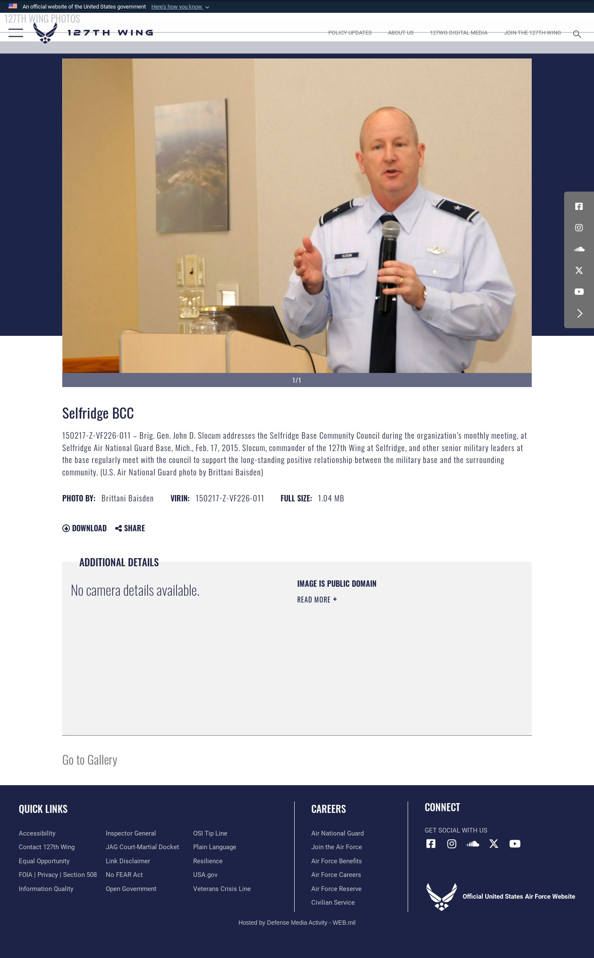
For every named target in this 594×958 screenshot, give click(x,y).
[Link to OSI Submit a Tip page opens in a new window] (210, 833)
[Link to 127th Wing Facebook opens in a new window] (579, 206)
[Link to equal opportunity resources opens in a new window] (44, 861)
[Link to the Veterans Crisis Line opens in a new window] (222, 889)
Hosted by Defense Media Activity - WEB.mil (297, 922)
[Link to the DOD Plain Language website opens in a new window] (214, 847)
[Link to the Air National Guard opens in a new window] (337, 833)
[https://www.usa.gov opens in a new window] (205, 875)
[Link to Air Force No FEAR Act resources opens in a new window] (124, 875)
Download (84, 527)
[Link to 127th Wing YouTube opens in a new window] (579, 292)
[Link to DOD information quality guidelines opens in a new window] (46, 889)
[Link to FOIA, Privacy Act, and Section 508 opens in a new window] (58, 875)
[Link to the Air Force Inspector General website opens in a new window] (131, 833)
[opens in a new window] (350, 33)
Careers (328, 808)
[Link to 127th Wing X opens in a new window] (579, 270)
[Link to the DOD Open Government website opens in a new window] (131, 889)
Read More (315, 599)
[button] (181, 7)
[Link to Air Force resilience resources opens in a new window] (208, 861)
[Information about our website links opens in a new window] (128, 861)
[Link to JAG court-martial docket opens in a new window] (142, 847)
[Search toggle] (578, 33)
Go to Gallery (89, 759)
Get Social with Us (456, 830)
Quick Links (43, 808)
